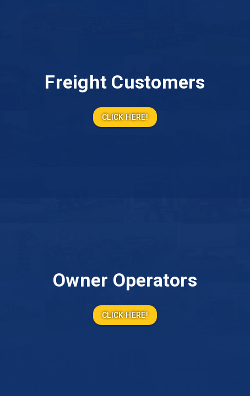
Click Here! (125, 117)
